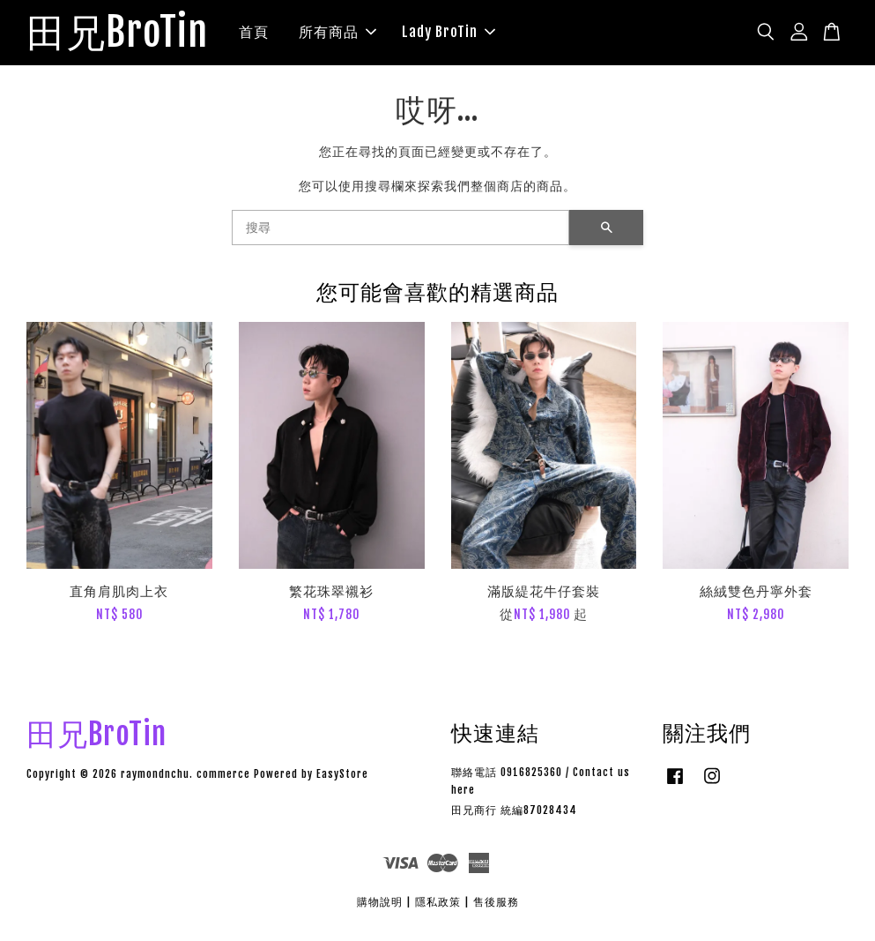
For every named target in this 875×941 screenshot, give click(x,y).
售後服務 (496, 905)
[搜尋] (400, 230)
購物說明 (380, 905)
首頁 (267, 33)
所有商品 (350, 33)
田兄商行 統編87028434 (514, 813)
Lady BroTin (461, 33)
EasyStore (342, 777)
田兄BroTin (123, 34)
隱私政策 (438, 905)
